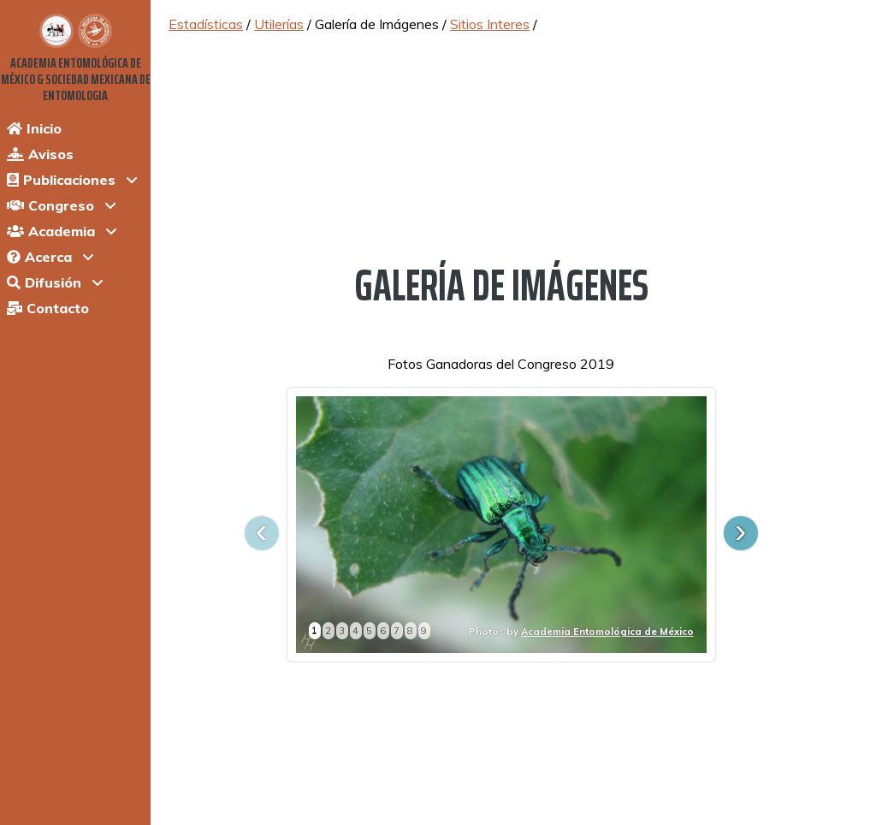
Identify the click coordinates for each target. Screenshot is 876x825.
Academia (51, 231)
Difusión (44, 282)
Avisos (40, 154)
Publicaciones (61, 179)
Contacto (48, 308)
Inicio (34, 128)
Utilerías (279, 24)
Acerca (39, 256)
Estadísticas (206, 24)
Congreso (50, 205)
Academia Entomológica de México (607, 632)
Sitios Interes (490, 24)
